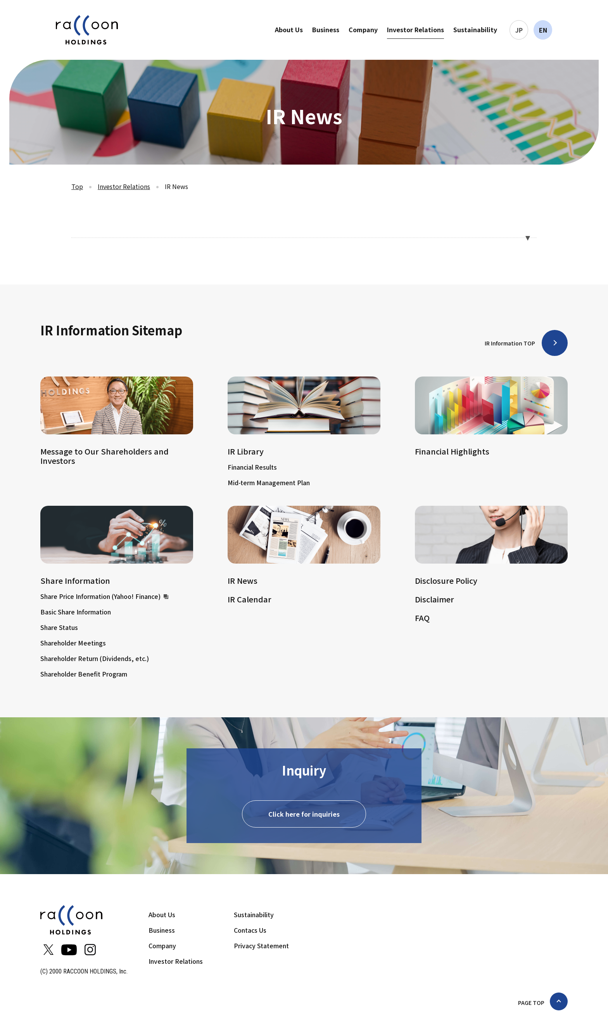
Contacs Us (250, 930)
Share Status (59, 627)
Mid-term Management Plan (269, 482)
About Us (289, 29)
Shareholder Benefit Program (83, 673)
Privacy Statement (261, 946)
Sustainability (475, 29)
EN (543, 30)
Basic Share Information (75, 611)
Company (363, 29)
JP (519, 30)
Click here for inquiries (304, 814)
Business (325, 29)
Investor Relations (415, 29)
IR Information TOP (510, 343)
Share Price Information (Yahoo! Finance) (104, 596)
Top (77, 186)
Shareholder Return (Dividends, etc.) (94, 658)
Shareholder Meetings (73, 642)
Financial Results (252, 467)
